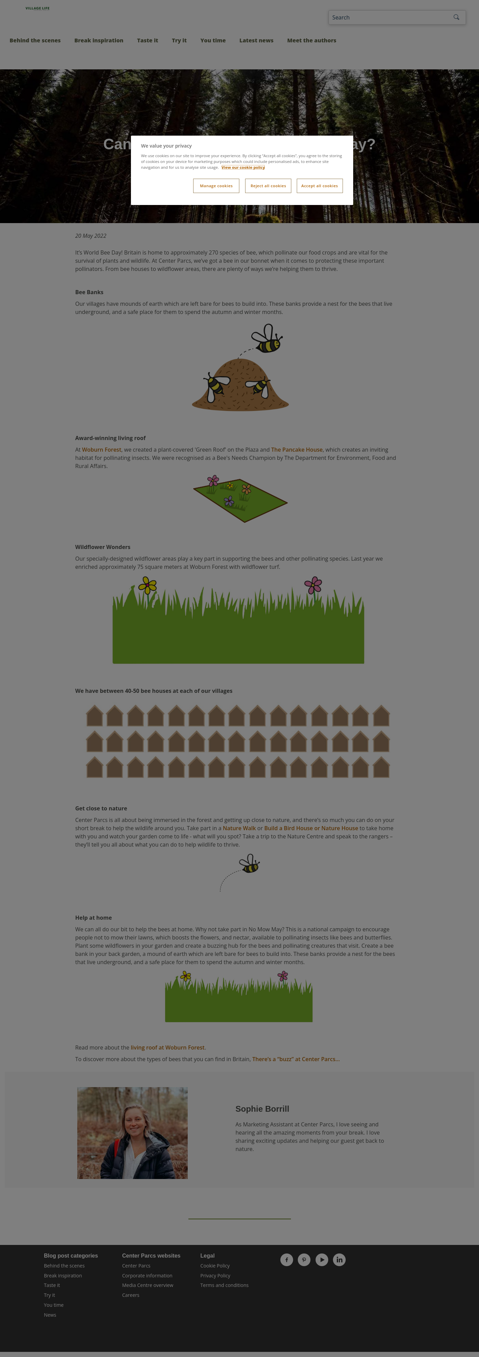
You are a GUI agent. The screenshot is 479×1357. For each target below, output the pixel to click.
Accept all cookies (319, 185)
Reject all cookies (268, 185)
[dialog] (242, 170)
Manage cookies (216, 185)
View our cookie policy (243, 167)
